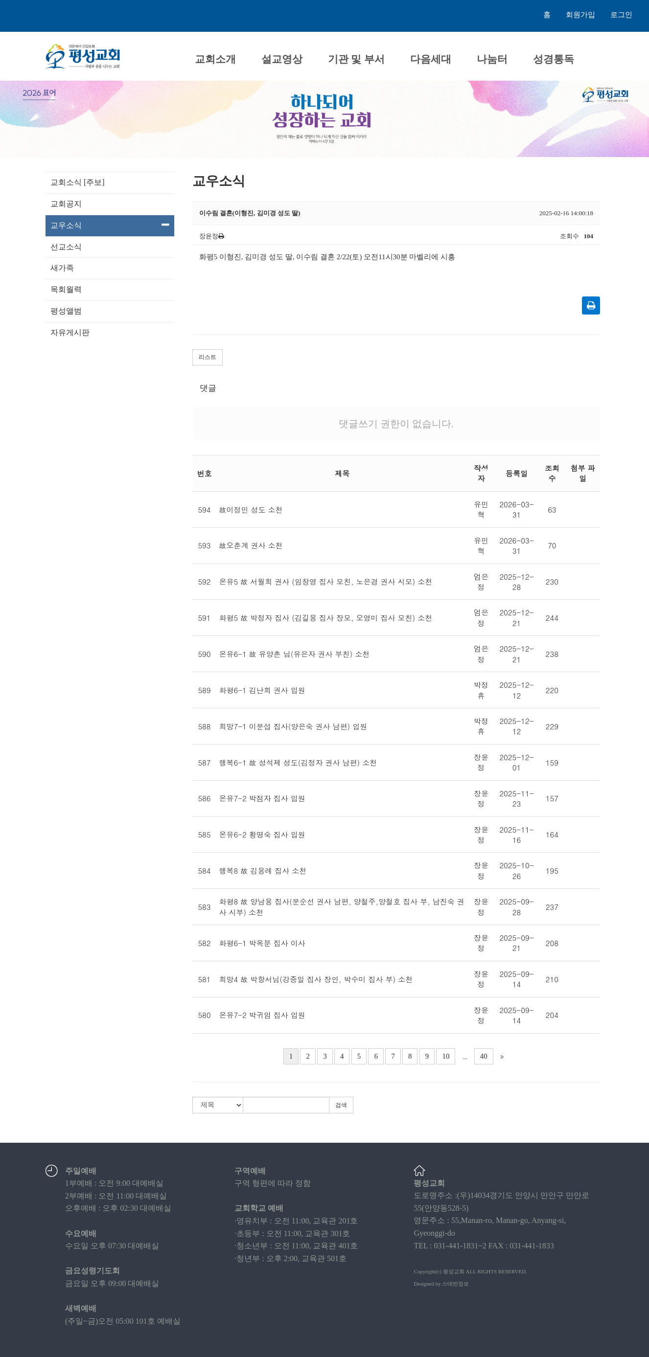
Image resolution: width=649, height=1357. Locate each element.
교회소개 (215, 59)
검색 (341, 1105)
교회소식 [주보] (77, 182)
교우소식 (109, 225)
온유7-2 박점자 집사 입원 (262, 798)
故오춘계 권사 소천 (251, 545)
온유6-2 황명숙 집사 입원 (262, 834)
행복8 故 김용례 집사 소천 (263, 870)
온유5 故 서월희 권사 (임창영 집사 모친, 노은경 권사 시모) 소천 (326, 581)
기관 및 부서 (356, 59)
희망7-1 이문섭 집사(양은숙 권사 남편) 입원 (293, 726)
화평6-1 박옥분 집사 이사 (262, 943)
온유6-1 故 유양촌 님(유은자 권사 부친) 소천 (294, 654)
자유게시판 (70, 332)
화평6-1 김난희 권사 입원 (262, 690)
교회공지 (66, 204)
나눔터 (492, 59)
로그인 (621, 15)
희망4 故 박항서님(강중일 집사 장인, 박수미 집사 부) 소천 (316, 979)
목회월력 (66, 289)
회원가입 (580, 15)
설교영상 (281, 59)
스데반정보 (455, 1284)
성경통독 (553, 59)
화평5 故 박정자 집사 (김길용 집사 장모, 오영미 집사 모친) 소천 (326, 617)
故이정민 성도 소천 (251, 509)
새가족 (62, 268)
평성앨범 (66, 311)
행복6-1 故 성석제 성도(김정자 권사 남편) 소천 (298, 762)
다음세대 (430, 59)
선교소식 (66, 247)
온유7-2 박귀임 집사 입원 (262, 1015)
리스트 (207, 357)
